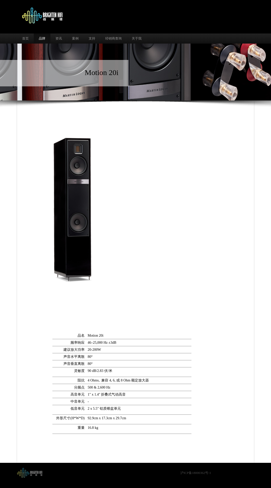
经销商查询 (113, 38)
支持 (92, 38)
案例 (75, 38)
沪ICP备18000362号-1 (195, 473)
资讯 (58, 38)
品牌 (42, 38)
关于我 (137, 38)
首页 (25, 38)
